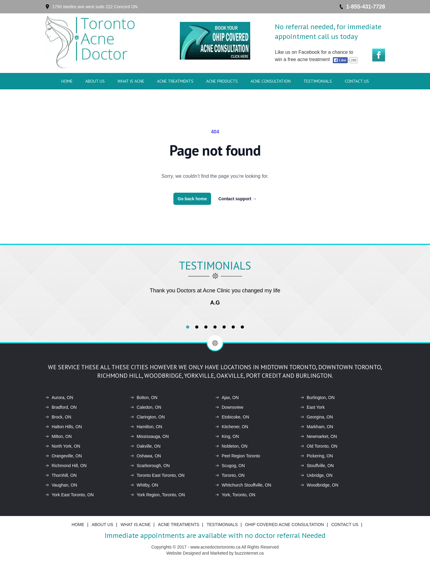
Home (67, 81)
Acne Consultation (271, 81)
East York (312, 407)
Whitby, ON (144, 485)
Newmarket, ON (318, 436)
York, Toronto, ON (235, 494)
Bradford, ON (61, 407)
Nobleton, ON (231, 446)
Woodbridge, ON (319, 485)
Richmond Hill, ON (66, 465)
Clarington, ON (147, 417)
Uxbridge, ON (316, 475)
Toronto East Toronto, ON (157, 475)
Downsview (229, 407)
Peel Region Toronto (237, 455)
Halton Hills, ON (63, 426)
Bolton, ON (143, 397)
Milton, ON (58, 436)
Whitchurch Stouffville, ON (243, 485)
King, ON (227, 436)
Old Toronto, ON (318, 446)
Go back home (192, 198)
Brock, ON (58, 417)
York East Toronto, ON (69, 494)
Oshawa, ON (145, 455)
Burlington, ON (317, 397)
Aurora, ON (59, 397)
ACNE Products (222, 81)
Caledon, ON (145, 407)
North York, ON (62, 446)
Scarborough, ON (150, 465)
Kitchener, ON (231, 426)
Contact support (237, 198)
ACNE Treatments (175, 81)
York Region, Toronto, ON (157, 494)
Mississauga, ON (149, 436)
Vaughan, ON (61, 485)
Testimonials (317, 81)
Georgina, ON (316, 417)
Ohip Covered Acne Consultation (284, 524)
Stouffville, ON (317, 465)
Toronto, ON (229, 475)
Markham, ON (316, 426)
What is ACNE (131, 81)
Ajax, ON (227, 397)
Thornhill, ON (61, 475)
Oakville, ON (145, 446)
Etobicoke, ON (232, 417)
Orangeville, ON (63, 455)
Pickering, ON (316, 455)
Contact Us (357, 81)
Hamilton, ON (146, 426)
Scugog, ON (230, 465)
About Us (95, 81)
